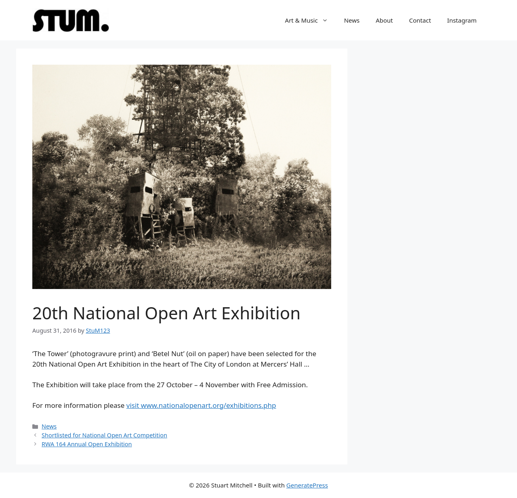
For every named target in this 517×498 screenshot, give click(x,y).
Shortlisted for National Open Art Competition (104, 435)
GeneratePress (307, 485)
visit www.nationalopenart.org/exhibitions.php (201, 405)
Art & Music (310, 20)
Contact (420, 20)
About (384, 20)
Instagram (462, 20)
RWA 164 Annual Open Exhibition (87, 444)
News (352, 20)
